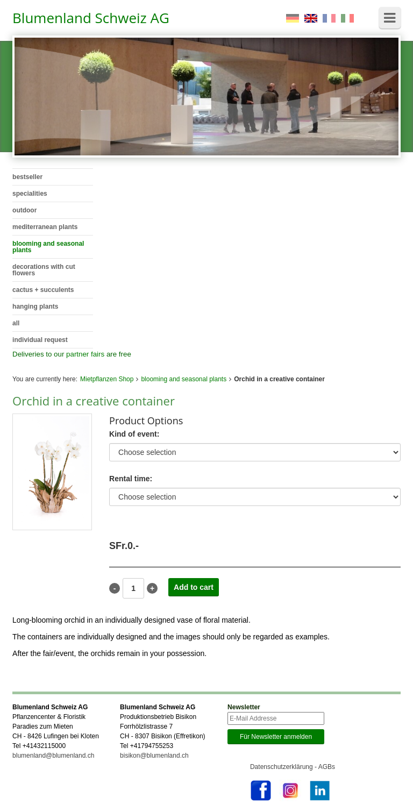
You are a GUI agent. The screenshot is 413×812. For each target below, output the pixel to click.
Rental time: (130, 479)
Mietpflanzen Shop (106, 379)
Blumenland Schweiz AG (90, 17)
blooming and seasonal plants (183, 379)
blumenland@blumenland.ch (53, 755)
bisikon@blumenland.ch (154, 755)
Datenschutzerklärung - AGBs (292, 767)
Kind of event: (134, 434)
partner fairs (85, 354)
